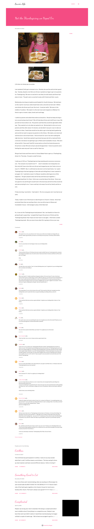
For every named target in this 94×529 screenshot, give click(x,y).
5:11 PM (21, 270)
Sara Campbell (22, 336)
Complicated (21, 501)
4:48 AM (21, 419)
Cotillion (19, 450)
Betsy (20, 423)
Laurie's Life (20, 4)
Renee (20, 298)
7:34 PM (21, 323)
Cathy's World (22, 379)
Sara (20, 317)
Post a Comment (18, 437)
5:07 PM (21, 260)
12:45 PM (21, 406)
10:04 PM (21, 367)
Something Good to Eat (26, 475)
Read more (55, 466)
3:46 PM (21, 357)
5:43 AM (21, 375)
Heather (20, 344)
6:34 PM (21, 284)
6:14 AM (21, 340)
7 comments (22, 466)
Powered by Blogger (47, 525)
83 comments (22, 520)
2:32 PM (21, 237)
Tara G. (20, 274)
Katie (20, 327)
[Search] (73, 4)
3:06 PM (21, 246)
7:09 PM (21, 294)
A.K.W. (20, 250)
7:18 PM (21, 303)
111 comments (22, 493)
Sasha (20, 288)
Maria (20, 361)
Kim (20, 264)
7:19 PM (21, 313)
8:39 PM (21, 332)
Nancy (20, 231)
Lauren (20, 371)
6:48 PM (21, 433)
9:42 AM (21, 394)
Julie (20, 241)
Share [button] (70, 33)
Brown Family (22, 398)
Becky (20, 410)
